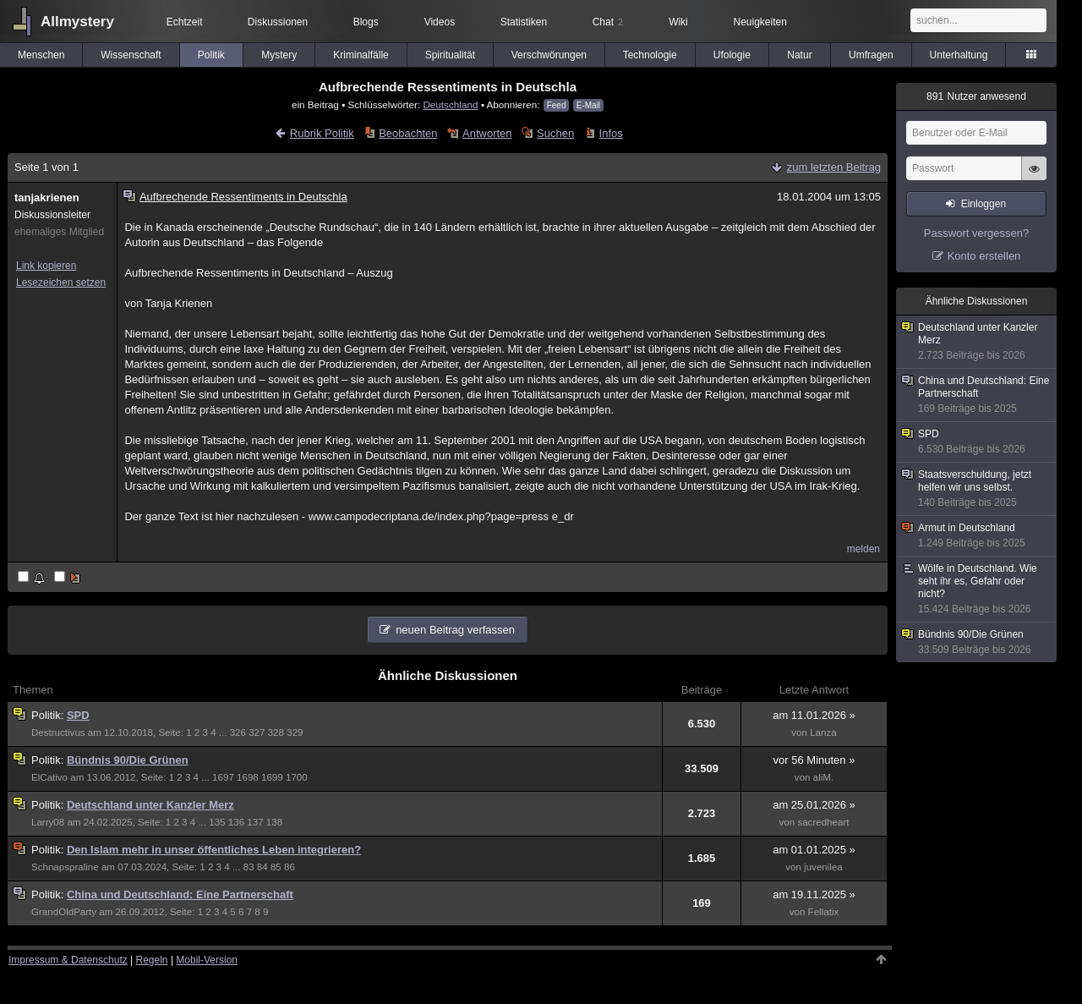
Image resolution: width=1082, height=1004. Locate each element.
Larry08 (47, 822)
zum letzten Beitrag (834, 167)
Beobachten (408, 133)
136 (236, 822)
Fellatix (823, 912)
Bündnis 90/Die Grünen (128, 760)
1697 (223, 777)
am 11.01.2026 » (814, 715)
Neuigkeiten (760, 22)
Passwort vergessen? (976, 233)
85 (275, 867)
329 (295, 732)
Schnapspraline (65, 867)
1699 (272, 777)
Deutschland (450, 104)
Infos (611, 133)
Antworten (487, 133)
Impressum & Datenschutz (68, 960)
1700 (297, 777)
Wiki (678, 22)
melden (863, 549)
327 (257, 732)
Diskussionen (278, 22)
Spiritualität (450, 55)
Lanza (823, 732)
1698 (248, 777)
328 (276, 732)
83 (248, 867)
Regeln (152, 960)
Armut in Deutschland (977, 536)
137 (255, 822)
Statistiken (523, 22)
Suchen (555, 133)
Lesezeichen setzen (61, 282)
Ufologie (732, 55)
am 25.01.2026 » (814, 804)
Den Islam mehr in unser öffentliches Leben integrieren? (214, 849)
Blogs (366, 22)
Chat (608, 22)
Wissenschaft (131, 55)
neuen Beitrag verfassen (455, 629)
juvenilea (823, 867)
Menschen (41, 55)
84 (262, 867)
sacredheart (823, 822)
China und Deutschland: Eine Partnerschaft (180, 894)
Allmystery (77, 22)
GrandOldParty (63, 912)
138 (274, 822)
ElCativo (49, 777)
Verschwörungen (549, 55)
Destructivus (58, 732)
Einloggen (983, 204)
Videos (439, 22)
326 (238, 732)
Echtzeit (185, 22)
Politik (211, 55)
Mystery (279, 55)
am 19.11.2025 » (814, 894)
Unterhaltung (959, 55)
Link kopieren (46, 266)
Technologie (650, 55)
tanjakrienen (46, 197)
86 (289, 867)
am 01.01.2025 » (814, 849)
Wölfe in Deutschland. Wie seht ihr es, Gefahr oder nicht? (977, 589)
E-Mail (588, 105)
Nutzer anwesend (976, 96)
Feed (556, 105)
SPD (78, 715)
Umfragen (871, 55)
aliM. (823, 777)
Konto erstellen (984, 256)
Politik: (49, 715)
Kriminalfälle (360, 55)
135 (217, 822)
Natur (799, 55)
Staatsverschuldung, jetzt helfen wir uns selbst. (977, 489)
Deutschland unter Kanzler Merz (150, 804)
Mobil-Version (207, 960)
